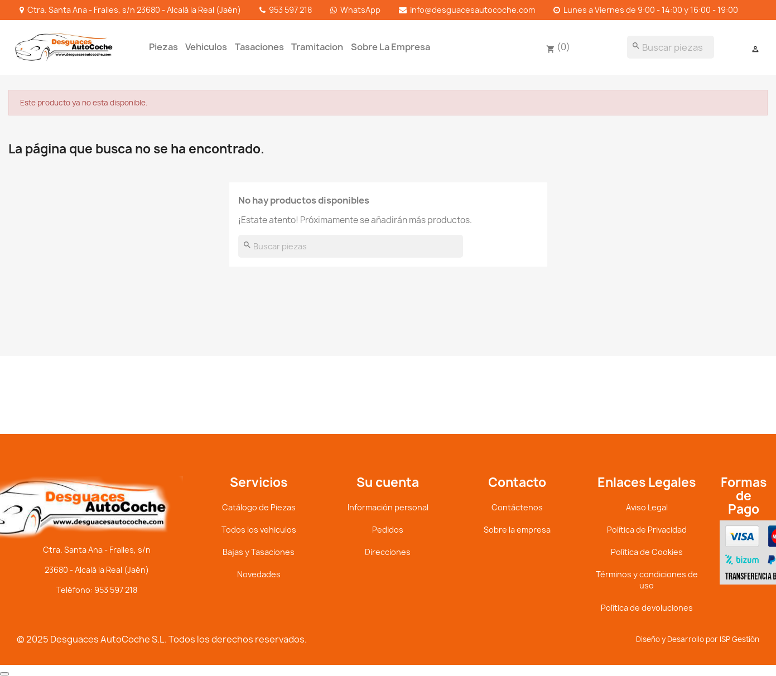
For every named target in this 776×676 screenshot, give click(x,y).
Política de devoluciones (647, 607)
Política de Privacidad (647, 529)
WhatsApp (360, 9)
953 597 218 (290, 9)
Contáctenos (517, 507)
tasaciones (259, 47)
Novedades (259, 574)
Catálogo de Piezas (259, 507)
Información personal (388, 507)
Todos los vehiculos (258, 529)
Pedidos (387, 529)
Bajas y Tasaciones (259, 552)
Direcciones (388, 552)
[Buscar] (670, 47)
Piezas (163, 47)
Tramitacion (317, 47)
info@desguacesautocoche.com (472, 9)
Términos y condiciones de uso (647, 580)
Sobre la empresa (390, 47)
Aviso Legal (647, 507)
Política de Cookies (647, 552)
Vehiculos (206, 47)
